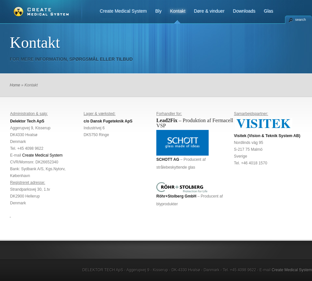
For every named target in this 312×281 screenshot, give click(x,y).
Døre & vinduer (209, 11)
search (300, 19)
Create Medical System (123, 11)
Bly (158, 11)
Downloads (244, 11)
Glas (268, 11)
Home (15, 85)
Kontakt (177, 11)
